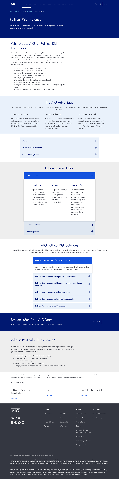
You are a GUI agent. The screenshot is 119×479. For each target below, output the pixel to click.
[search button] (96, 4)
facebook (12, 422)
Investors (57, 4)
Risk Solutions (26, 4)
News (64, 4)
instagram (15, 422)
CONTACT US (96, 322)
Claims (36, 4)
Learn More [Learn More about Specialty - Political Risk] (84, 395)
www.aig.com (16, 463)
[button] (83, 431)
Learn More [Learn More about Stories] (49, 395)
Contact (71, 4)
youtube (23, 422)
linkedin (19, 422)
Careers (42, 4)
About (49, 4)
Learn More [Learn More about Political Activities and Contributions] (14, 398)
